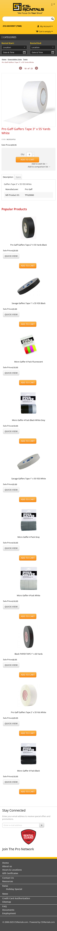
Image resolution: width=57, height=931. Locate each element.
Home (4, 59)
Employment (9, 913)
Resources (7, 881)
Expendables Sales (15, 59)
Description (8, 177)
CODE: (4, 139)
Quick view (11, 256)
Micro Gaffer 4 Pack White (28, 595)
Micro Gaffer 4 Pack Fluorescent (28, 361)
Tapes (25, 59)
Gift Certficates (10, 873)
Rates (5, 885)
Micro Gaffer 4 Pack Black (28, 770)
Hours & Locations (12, 869)
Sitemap (6, 901)
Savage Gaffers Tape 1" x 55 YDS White (28, 478)
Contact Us (8, 877)
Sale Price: (6, 145)
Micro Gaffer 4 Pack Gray (28, 537)
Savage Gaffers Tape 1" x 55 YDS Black (28, 303)
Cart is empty (46, 31)
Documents (8, 909)
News (5, 893)
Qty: (23, 154)
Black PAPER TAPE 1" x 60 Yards (29, 653)
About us (7, 866)
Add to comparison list (38, 166)
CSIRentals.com (48, 922)
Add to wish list (38, 163)
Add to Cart (27, 159)
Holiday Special (14, 889)
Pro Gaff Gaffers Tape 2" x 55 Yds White (28, 712)
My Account (45, 26)
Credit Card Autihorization (16, 898)
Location (7, 47)
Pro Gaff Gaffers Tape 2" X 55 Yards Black (28, 244)
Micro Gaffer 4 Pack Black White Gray (28, 420)
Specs (18, 177)
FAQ (4, 906)
